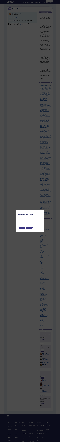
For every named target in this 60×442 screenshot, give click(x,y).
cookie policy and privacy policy (27, 221)
